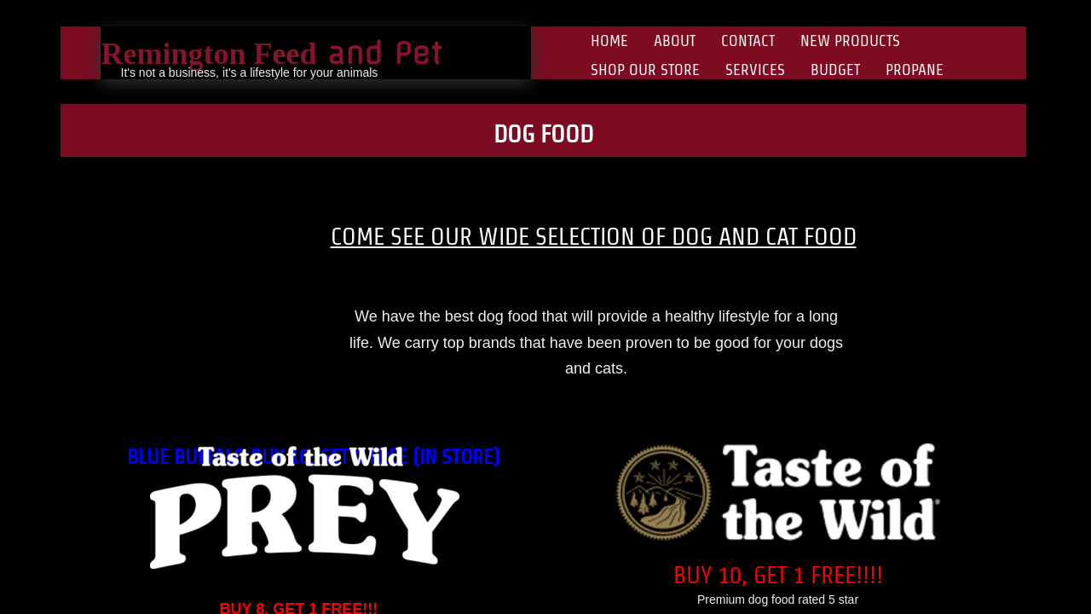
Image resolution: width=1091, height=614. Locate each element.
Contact (748, 40)
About (675, 40)
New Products (850, 40)
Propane (915, 69)
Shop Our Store (645, 69)
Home (609, 40)
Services (755, 69)
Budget (835, 69)
